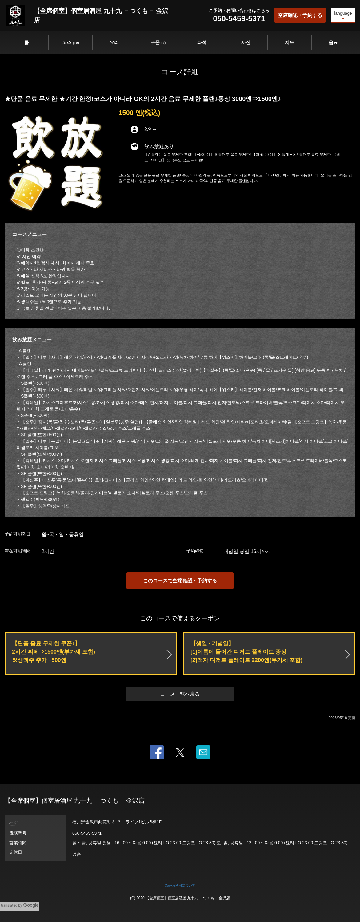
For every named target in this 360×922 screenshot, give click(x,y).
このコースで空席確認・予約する (180, 580)
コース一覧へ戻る (180, 694)
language (343, 13)
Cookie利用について (180, 885)
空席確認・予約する (300, 15)
